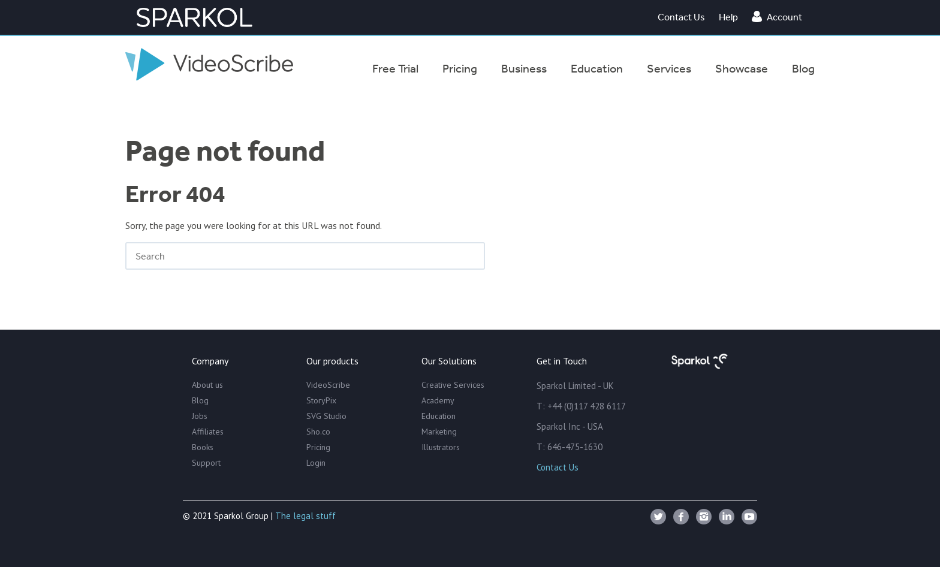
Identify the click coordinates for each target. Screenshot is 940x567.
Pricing (318, 447)
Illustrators (440, 447)
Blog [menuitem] (803, 68)
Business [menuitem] (524, 68)
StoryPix (321, 400)
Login (316, 462)
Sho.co (318, 431)
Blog (200, 400)
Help (728, 17)
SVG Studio (326, 416)
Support (206, 462)
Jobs (199, 416)
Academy (437, 400)
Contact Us (681, 17)
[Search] (305, 256)
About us (207, 384)
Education (438, 416)
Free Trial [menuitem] (395, 68)
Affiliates (208, 431)
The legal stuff (305, 515)
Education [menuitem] (597, 68)
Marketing (439, 431)
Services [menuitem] (669, 68)
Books (202, 447)
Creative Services (452, 384)
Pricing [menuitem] (459, 68)
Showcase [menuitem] (741, 68)
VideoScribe (328, 384)
